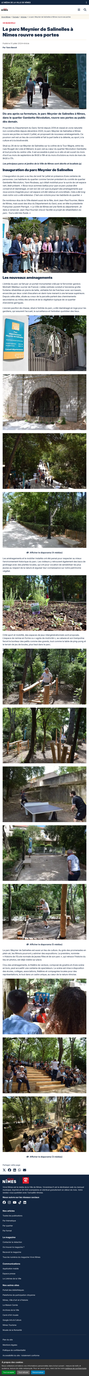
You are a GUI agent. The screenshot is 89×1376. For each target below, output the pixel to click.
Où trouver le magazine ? (13, 1247)
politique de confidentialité (75, 1368)
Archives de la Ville (11, 1310)
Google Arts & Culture (12, 1320)
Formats (16, 17)
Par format (7, 1231)
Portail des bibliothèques (13, 1290)
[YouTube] (14, 1202)
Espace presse (9, 1273)
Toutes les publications (12, 1215)
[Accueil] (4, 9)
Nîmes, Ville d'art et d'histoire (15, 1300)
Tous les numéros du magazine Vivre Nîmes (21, 1257)
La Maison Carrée (10, 1305)
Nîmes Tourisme (9, 1325)
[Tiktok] (19, 1202)
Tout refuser (23, 1372)
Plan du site (8, 1339)
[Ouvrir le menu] (79, 9)
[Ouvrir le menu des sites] (86, 2)
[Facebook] (4, 1202)
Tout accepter (8, 1372)
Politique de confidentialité (14, 1350)
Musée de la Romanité (12, 1330)
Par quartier (8, 1226)
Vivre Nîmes (5, 17)
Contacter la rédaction (12, 1242)
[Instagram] (9, 1202)
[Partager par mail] (24, 1170)
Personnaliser (37, 1372)
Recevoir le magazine (12, 1252)
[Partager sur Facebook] (9, 1170)
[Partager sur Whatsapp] (19, 1170)
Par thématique (9, 1220)
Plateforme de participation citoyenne (19, 1295)
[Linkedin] (24, 1202)
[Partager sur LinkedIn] (14, 1170)
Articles (24, 17)
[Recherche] (85, 9)
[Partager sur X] (4, 1170)
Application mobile (11, 1268)
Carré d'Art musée (10, 1315)
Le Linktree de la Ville (12, 1278)
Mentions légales (10, 1345)
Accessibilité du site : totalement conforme (21, 1355)
